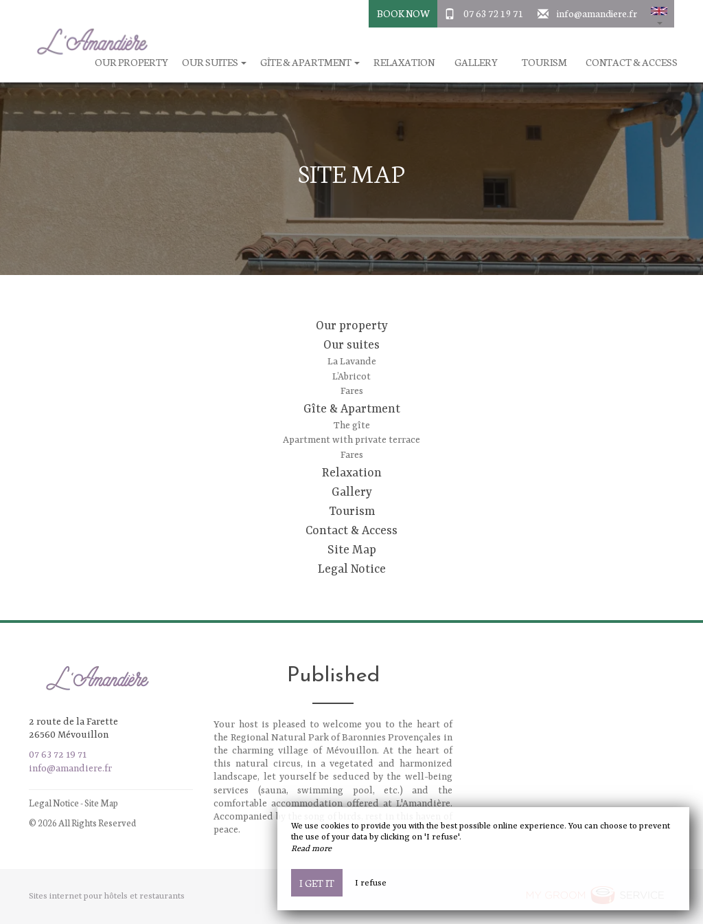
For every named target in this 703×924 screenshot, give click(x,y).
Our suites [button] (214, 62)
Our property (352, 326)
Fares (352, 391)
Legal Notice (352, 569)
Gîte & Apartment (351, 409)
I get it (316, 883)
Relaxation (404, 62)
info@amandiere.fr (597, 13)
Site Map (351, 550)
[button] (659, 14)
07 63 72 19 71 (493, 13)
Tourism (544, 62)
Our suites (351, 345)
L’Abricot (351, 376)
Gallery (476, 62)
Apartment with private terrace (351, 440)
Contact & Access (632, 62)
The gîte (352, 425)
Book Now (403, 13)
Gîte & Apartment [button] (310, 62)
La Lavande (351, 361)
